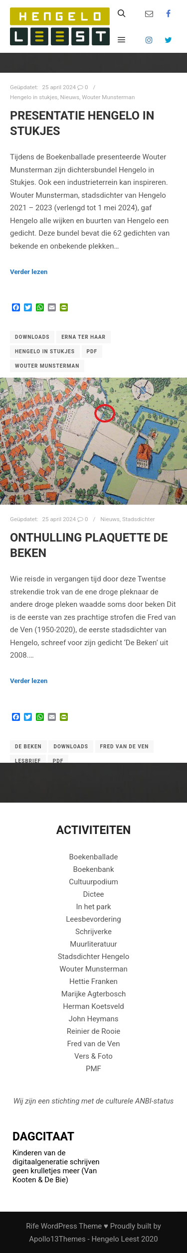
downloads (32, 337)
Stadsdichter (138, 519)
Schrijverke (93, 931)
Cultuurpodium (93, 881)
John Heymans (93, 1018)
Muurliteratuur (93, 944)
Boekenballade (93, 856)
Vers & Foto (93, 1056)
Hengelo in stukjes (33, 97)
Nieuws (70, 97)
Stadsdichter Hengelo (94, 956)
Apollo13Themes (57, 1239)
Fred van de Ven (124, 746)
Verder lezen (28, 272)
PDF (92, 351)
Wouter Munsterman (108, 97)
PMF (93, 1068)
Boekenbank (93, 869)
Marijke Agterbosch (93, 993)
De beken (28, 746)
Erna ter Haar (83, 337)
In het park (93, 906)
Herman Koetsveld (93, 1006)
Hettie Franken (93, 981)
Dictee (93, 894)
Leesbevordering (93, 919)
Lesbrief (28, 761)
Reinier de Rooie (94, 1031)
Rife (32, 1226)
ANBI (143, 1101)
